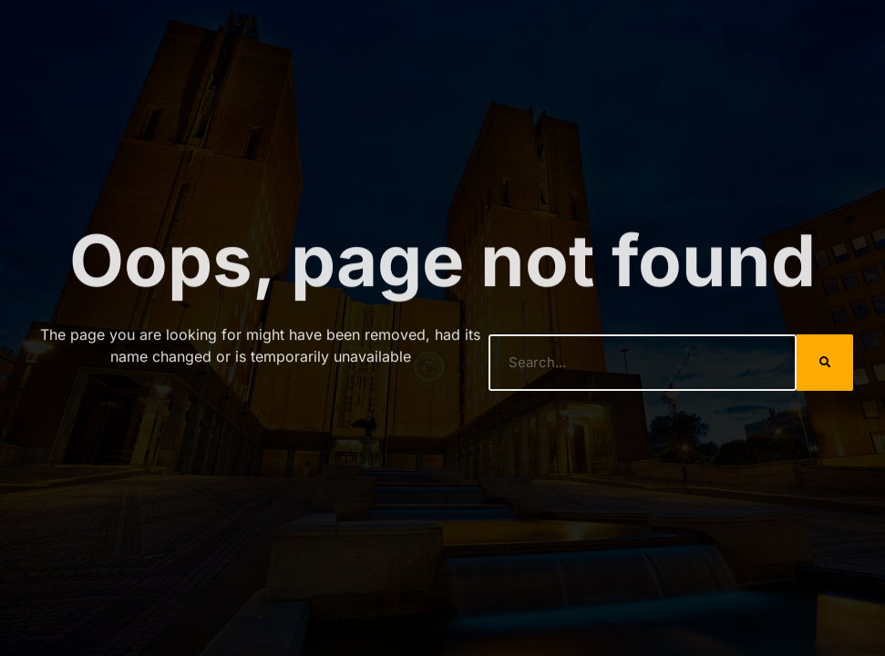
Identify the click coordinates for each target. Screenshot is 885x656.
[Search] (825, 362)
